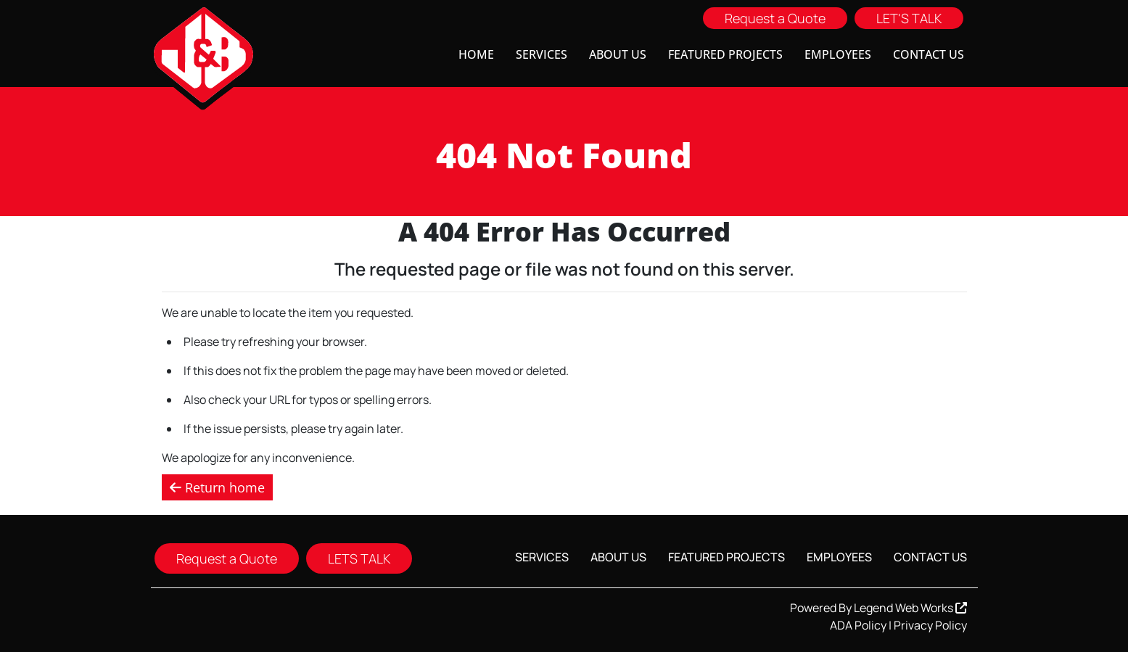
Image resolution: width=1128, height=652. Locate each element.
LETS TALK (359, 558)
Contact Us (928, 54)
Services (541, 54)
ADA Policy (858, 625)
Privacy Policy (930, 625)
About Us (617, 54)
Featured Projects (725, 54)
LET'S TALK (909, 18)
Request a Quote (775, 18)
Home (476, 54)
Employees (837, 54)
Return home (217, 487)
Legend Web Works (910, 608)
